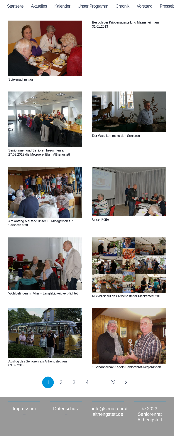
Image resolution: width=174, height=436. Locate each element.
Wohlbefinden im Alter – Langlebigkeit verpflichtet (43, 293)
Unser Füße (100, 219)
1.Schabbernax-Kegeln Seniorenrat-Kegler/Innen (126, 367)
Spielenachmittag (20, 79)
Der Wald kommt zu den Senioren (116, 136)
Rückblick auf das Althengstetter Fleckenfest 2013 (127, 296)
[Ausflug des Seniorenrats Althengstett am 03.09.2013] (45, 333)
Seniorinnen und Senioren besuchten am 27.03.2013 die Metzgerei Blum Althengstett (39, 152)
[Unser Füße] (129, 191)
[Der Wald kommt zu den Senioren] (129, 111)
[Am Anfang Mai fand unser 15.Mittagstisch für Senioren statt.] (45, 192)
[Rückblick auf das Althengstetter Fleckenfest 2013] (129, 265)
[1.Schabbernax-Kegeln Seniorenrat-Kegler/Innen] (129, 336)
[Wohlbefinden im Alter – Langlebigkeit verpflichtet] (45, 263)
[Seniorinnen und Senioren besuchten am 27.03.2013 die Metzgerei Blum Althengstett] (45, 119)
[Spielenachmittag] (45, 48)
